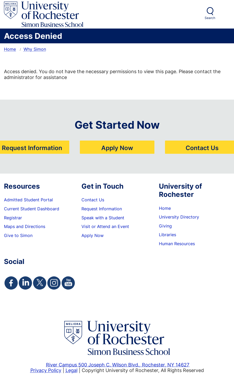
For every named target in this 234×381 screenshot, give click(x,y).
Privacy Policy (45, 370)
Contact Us (202, 147)
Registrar (13, 218)
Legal (71, 370)
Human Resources (177, 244)
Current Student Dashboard (31, 209)
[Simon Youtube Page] (68, 283)
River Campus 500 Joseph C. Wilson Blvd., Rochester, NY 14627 (117, 364)
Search (210, 18)
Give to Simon (18, 235)
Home (10, 49)
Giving (165, 226)
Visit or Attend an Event (105, 226)
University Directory (179, 217)
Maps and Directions (24, 226)
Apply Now (117, 147)
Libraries (167, 235)
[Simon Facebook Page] (11, 283)
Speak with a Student (102, 218)
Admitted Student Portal (28, 200)
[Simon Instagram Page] (54, 283)
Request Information (32, 147)
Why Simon (35, 49)
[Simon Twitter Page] (39, 283)
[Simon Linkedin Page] (25, 283)
